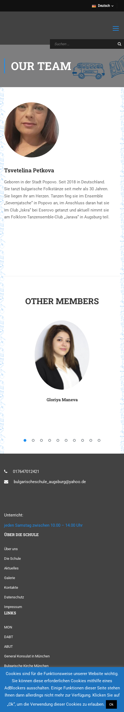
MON (8, 627)
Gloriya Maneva (62, 399)
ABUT (8, 646)
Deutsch (101, 6)
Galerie (9, 578)
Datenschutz (14, 597)
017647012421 (26, 471)
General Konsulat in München (27, 656)
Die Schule (12, 558)
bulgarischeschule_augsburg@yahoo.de (50, 481)
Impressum (13, 607)
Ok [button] (111, 704)
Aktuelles (11, 568)
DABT (8, 637)
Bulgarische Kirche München (26, 666)
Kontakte (11, 587)
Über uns (11, 549)
